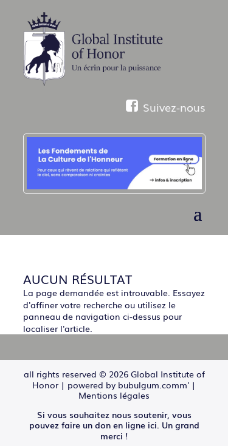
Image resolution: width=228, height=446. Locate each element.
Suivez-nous (166, 107)
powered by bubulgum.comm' (128, 385)
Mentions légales (114, 395)
